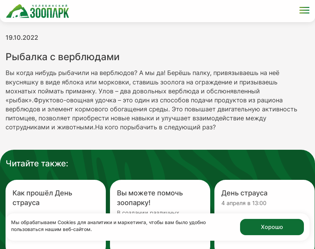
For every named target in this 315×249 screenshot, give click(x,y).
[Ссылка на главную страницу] (37, 11)
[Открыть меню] (304, 11)
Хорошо (272, 226)
